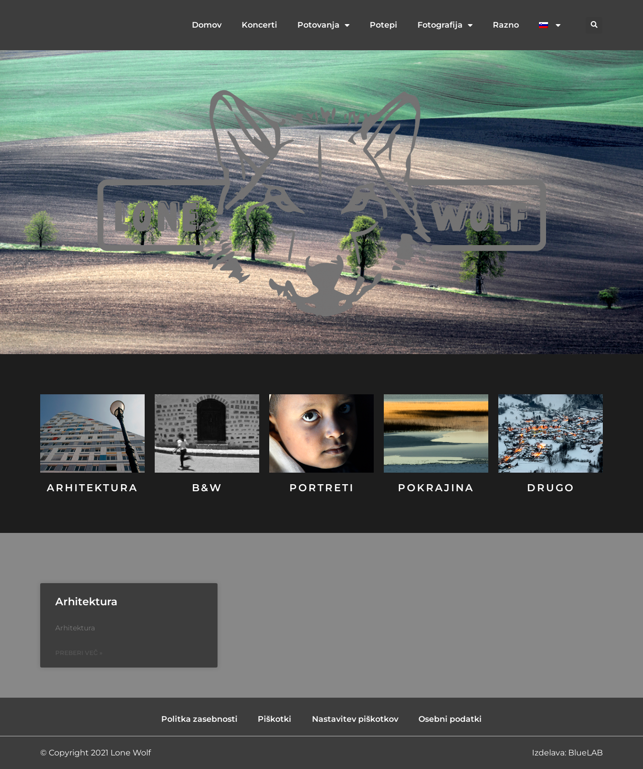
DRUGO (551, 488)
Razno (506, 25)
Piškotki (275, 719)
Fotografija (445, 25)
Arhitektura (92, 488)
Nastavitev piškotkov (355, 719)
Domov (207, 25)
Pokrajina (436, 488)
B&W (207, 488)
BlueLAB (585, 752)
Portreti (321, 488)
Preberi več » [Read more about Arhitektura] (78, 652)
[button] (594, 25)
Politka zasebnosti (199, 719)
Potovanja (323, 25)
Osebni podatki (450, 719)
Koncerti (259, 25)
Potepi (383, 25)
